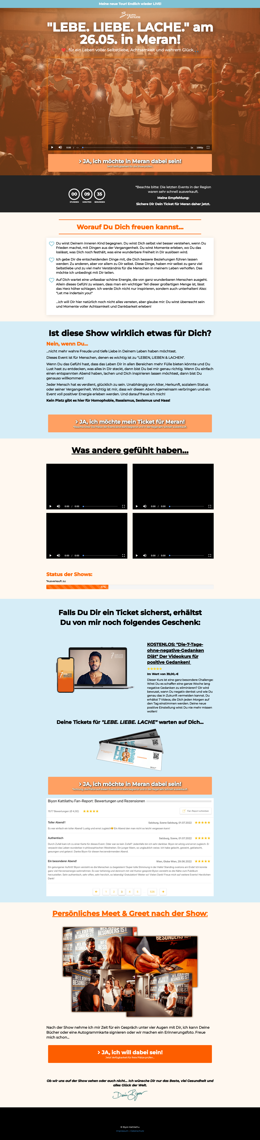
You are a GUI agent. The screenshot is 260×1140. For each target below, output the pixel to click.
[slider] (134, 147)
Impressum (122, 1131)
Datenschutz (137, 1131)
